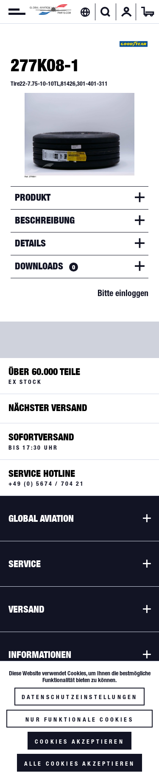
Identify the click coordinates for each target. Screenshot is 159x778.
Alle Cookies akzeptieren (79, 763)
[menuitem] (12, 12)
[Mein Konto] (126, 11)
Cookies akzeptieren (79, 741)
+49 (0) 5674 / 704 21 (46, 483)
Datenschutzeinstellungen (80, 697)
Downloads (46, 265)
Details (30, 243)
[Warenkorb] (147, 11)
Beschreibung (45, 220)
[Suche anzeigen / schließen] (105, 11)
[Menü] (12, 11)
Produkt (32, 197)
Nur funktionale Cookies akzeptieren (79, 722)
